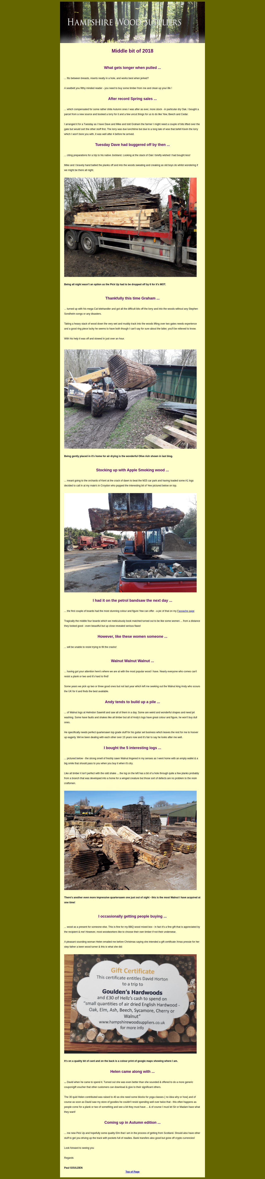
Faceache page (185, 611)
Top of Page (132, 1171)
